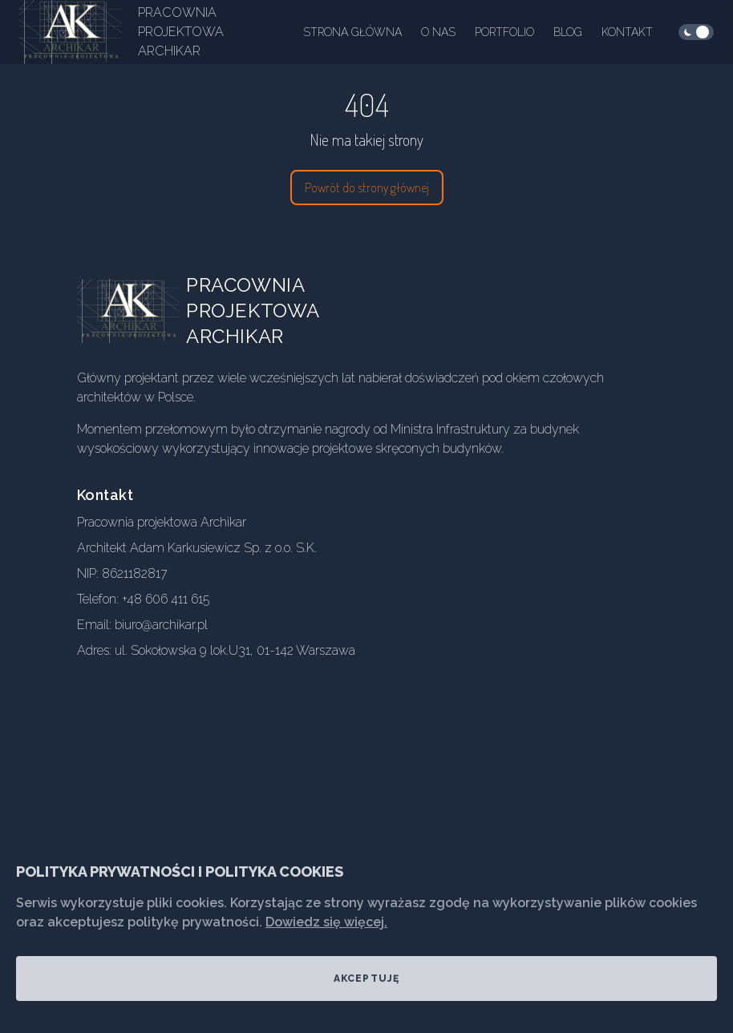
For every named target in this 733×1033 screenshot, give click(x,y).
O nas (438, 32)
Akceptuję (367, 978)
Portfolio (504, 32)
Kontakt (627, 32)
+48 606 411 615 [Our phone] (165, 599)
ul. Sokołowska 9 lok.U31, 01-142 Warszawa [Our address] (235, 650)
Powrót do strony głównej (367, 188)
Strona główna (352, 32)
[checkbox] (696, 32)
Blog (567, 32)
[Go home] (141, 310)
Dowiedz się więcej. (326, 922)
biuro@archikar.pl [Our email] (161, 624)
